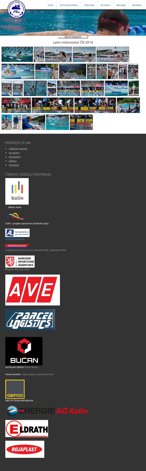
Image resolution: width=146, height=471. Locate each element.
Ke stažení (14, 152)
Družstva (105, 5)
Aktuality (121, 5)
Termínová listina (69, 5)
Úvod (50, 5)
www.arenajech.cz (14, 238)
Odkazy (13, 160)
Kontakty (136, 5)
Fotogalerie (15, 156)
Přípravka (89, 5)
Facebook (14, 164)
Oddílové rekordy (18, 148)
